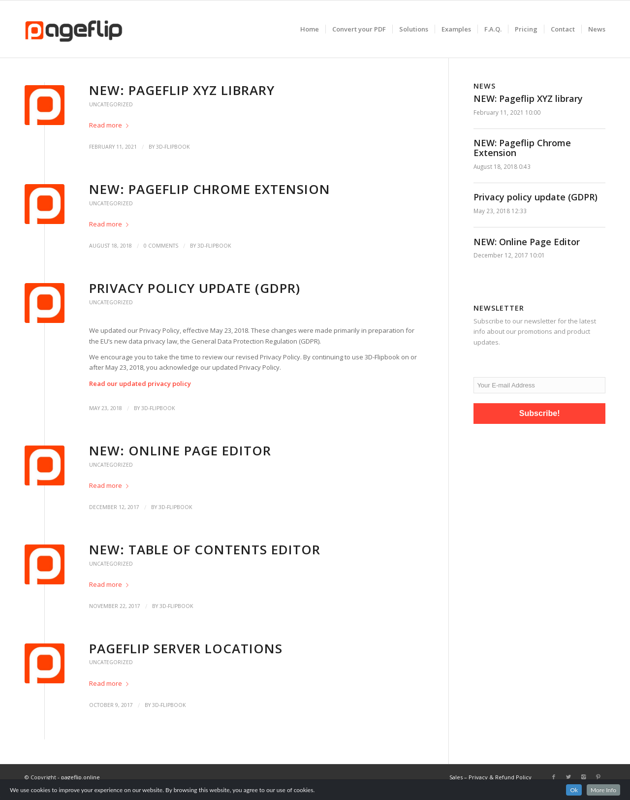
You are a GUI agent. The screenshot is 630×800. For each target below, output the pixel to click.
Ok (574, 790)
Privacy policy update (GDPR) (194, 288)
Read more (110, 125)
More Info (603, 790)
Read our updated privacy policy (140, 383)
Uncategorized (111, 104)
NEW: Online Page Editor (180, 450)
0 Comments (161, 245)
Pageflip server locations (186, 648)
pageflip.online (80, 777)
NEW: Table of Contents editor (204, 549)
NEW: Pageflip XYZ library (182, 90)
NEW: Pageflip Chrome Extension (209, 189)
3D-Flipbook (172, 146)
